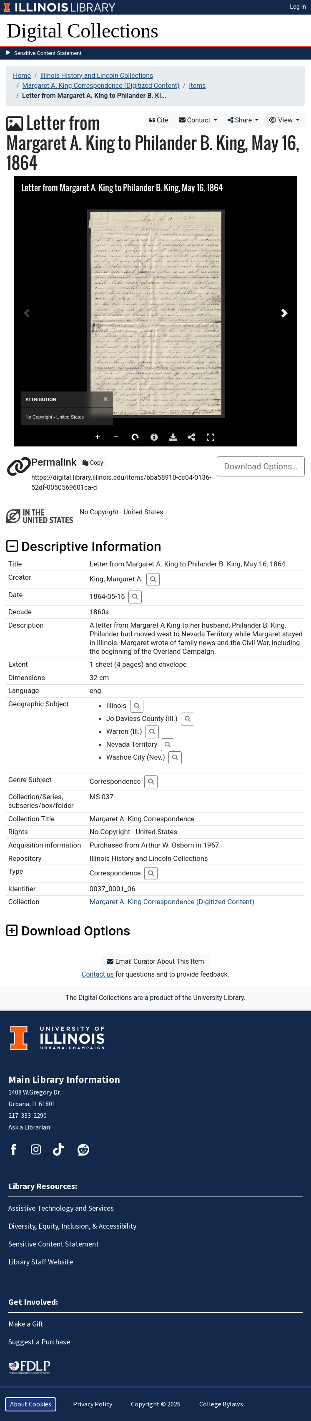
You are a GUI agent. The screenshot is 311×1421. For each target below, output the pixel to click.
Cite (158, 120)
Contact (195, 120)
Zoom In (98, 437)
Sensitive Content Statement (48, 53)
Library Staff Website (40, 1262)
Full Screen (210, 437)
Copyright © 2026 (156, 1404)
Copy (93, 462)
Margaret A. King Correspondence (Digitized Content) (101, 86)
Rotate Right (135, 437)
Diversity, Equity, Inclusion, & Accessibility (72, 1226)
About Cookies (30, 1404)
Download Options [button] (68, 931)
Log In (298, 6)
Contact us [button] (98, 974)
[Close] (105, 399)
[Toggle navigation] (299, 30)
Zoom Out (116, 437)
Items (197, 86)
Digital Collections (82, 31)
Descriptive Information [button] (83, 546)
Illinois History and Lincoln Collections (96, 76)
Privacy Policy (92, 1404)
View (281, 120)
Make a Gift (25, 1324)
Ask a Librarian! (30, 1127)
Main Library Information (64, 1079)
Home (22, 76)
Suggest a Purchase (39, 1342)
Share (241, 120)
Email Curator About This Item (155, 961)
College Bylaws (221, 1404)
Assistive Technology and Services (61, 1208)
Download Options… (261, 466)
